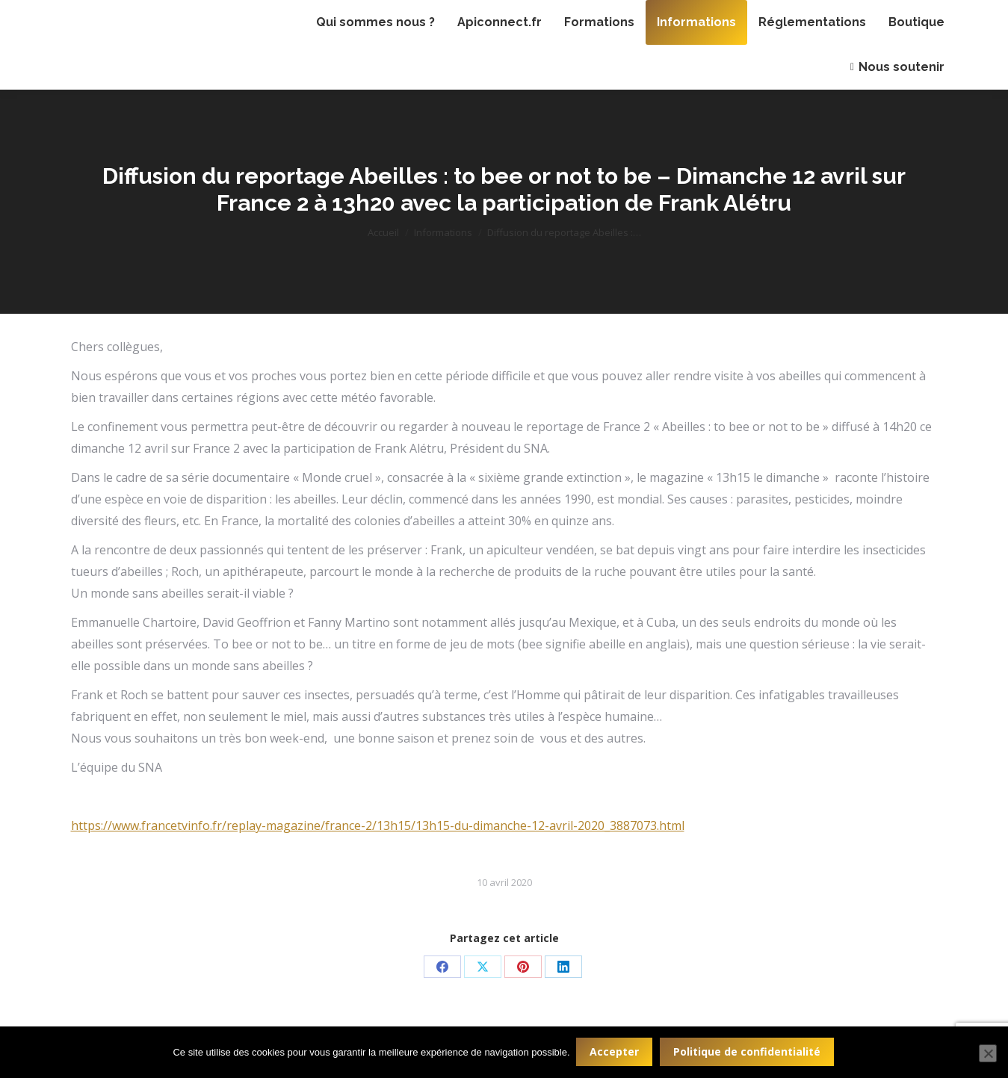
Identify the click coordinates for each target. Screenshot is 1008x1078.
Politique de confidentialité (748, 1052)
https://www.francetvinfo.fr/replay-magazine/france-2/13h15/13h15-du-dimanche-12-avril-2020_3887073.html (377, 825)
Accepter (615, 1052)
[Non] (988, 1054)
